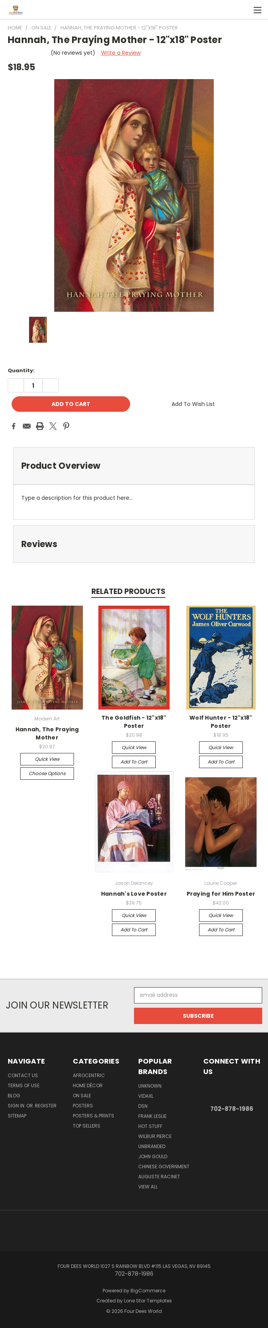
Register (46, 1105)
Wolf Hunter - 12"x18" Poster (220, 722)
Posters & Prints (93, 1115)
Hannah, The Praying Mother (47, 733)
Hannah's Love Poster (134, 894)
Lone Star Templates (148, 1300)
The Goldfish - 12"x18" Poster (134, 722)
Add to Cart (133, 761)
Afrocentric (89, 1075)
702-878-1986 (231, 1109)
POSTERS (83, 1105)
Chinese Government (163, 1166)
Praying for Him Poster (221, 894)
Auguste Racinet (159, 1176)
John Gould (152, 1156)
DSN (143, 1106)
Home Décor (88, 1085)
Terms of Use (24, 1085)
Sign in (17, 1105)
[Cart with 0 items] (243, 10)
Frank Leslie (152, 1116)
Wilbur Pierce (155, 1136)
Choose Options (47, 773)
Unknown (149, 1086)
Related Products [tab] (128, 591)
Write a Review (121, 53)
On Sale (82, 1095)
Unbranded (151, 1146)
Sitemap (17, 1115)
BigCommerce (148, 1290)
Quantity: (21, 370)
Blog (14, 1095)
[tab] (134, 466)
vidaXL (145, 1096)
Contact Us (23, 1075)
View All (148, 1186)
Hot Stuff (150, 1126)
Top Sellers (86, 1125)
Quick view (47, 759)
